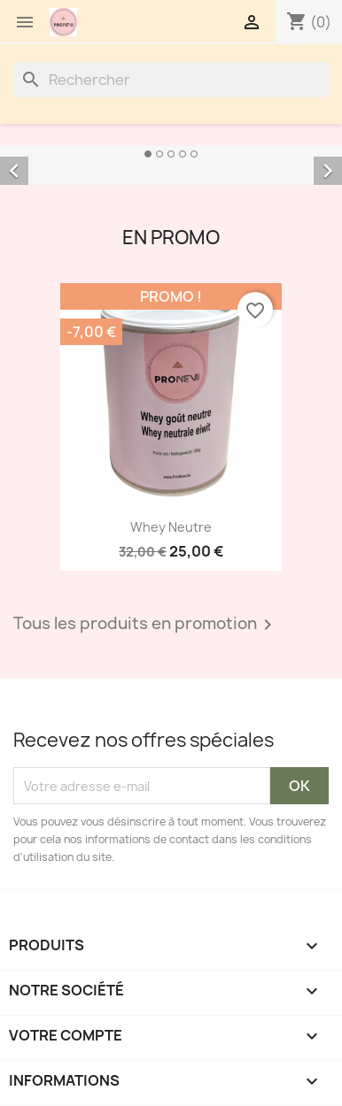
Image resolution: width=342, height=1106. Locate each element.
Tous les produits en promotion (145, 624)
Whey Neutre (171, 526)
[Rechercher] (171, 79)
